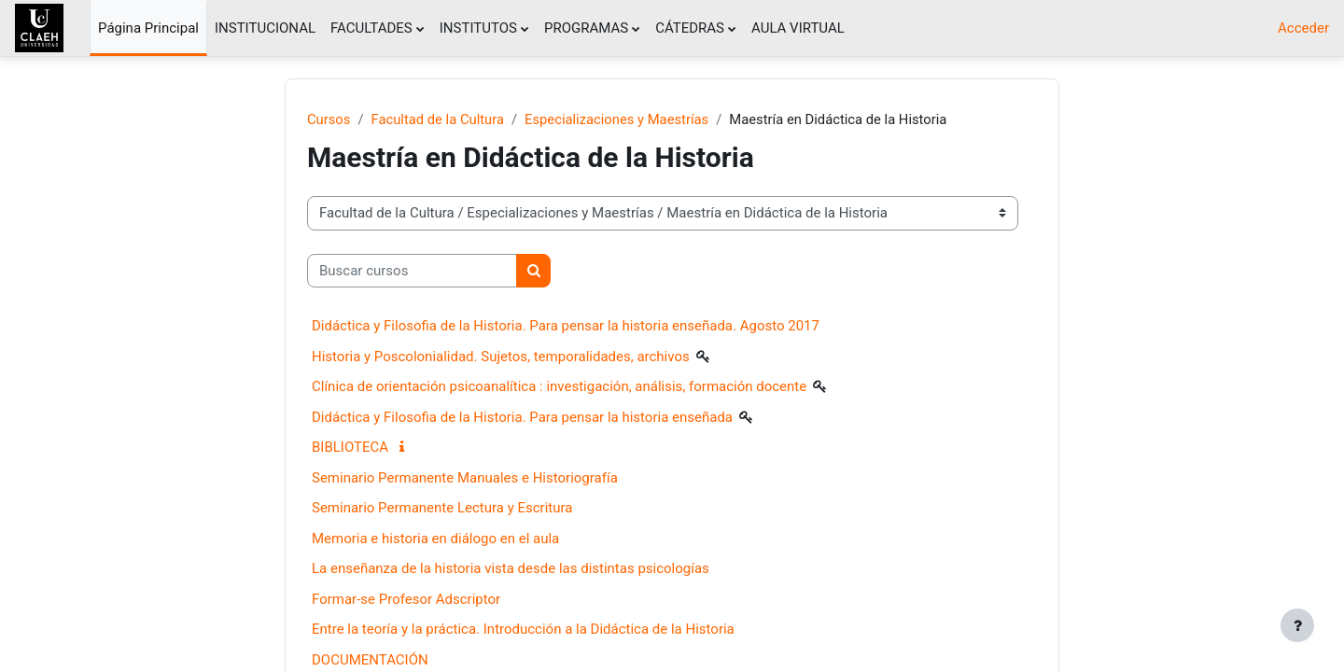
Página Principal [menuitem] (148, 28)
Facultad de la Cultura (439, 119)
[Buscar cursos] (412, 271)
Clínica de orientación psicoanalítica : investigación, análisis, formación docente (559, 387)
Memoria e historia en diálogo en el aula (435, 538)
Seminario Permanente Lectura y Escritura (442, 508)
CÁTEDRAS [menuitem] (689, 28)
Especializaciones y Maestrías (620, 119)
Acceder (1303, 28)
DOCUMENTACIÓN (370, 659)
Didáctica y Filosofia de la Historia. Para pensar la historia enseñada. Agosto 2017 (565, 326)
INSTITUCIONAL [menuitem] (265, 28)
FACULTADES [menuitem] (371, 28)
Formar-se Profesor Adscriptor (406, 599)
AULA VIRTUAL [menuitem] (798, 28)
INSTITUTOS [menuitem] (478, 28)
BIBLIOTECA (350, 448)
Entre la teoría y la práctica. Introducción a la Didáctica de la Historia (523, 630)
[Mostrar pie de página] (1297, 625)
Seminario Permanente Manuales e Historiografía (465, 477)
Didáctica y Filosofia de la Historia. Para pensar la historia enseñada (522, 417)
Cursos (329, 119)
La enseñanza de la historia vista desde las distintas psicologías (510, 569)
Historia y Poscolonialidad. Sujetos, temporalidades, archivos (501, 356)
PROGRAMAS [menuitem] (586, 28)
